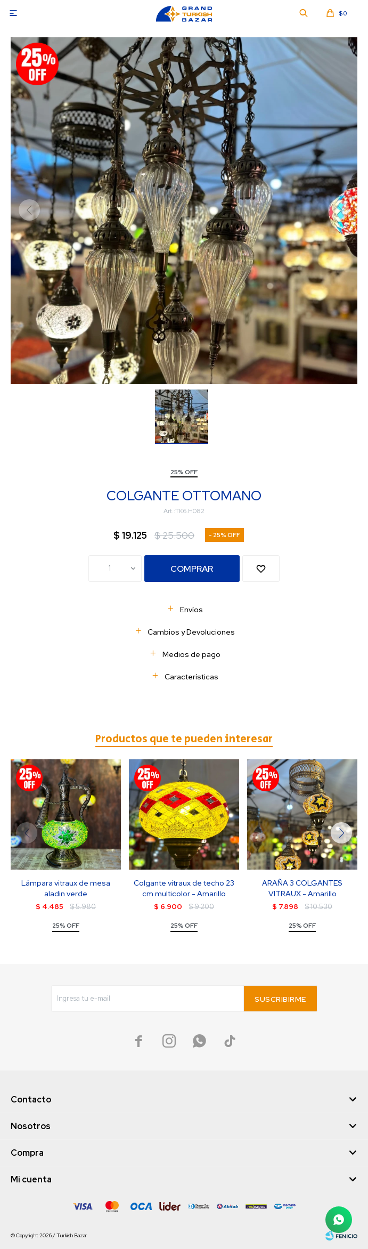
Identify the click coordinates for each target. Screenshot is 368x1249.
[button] (341, 833)
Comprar (191, 568)
